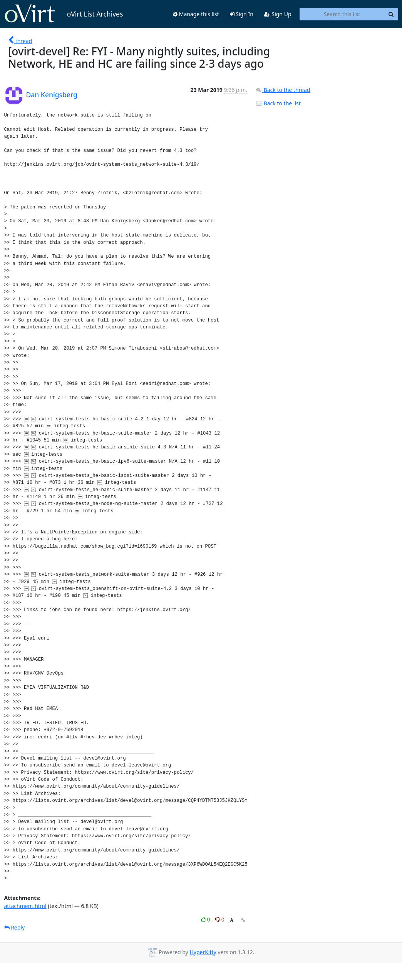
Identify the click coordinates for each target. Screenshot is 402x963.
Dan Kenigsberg (51, 94)
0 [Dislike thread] (219, 919)
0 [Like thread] (206, 919)
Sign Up (277, 14)
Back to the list (278, 103)
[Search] (391, 14)
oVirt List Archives (63, 13)
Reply (14, 927)
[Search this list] (342, 14)
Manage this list (196, 14)
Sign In (241, 14)
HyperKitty (202, 952)
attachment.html (25, 906)
